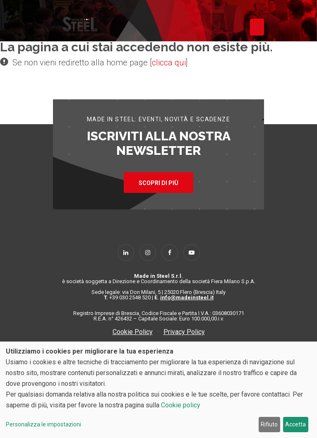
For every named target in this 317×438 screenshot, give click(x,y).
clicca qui (169, 62)
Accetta (295, 424)
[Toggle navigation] (257, 27)
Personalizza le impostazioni (43, 424)
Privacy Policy (184, 332)
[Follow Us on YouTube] (191, 252)
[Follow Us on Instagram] (147, 252)
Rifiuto (269, 424)
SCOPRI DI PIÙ (158, 183)
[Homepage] (80, 25)
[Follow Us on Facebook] (169, 252)
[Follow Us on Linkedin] (126, 252)
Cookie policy (180, 405)
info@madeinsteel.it (187, 297)
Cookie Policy (133, 332)
